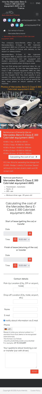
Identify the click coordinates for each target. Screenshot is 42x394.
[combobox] (8, 329)
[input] (16, 233)
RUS (32, 3)
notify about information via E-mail (21, 321)
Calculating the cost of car (24, 157)
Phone (7, 325)
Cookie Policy (35, 390)
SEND (34, 372)
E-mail (7, 315)
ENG (38, 3)
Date (7, 229)
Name (7, 309)
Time (7, 240)
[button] (40, 107)
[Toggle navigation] (37, 14)
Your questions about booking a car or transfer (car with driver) (20, 349)
